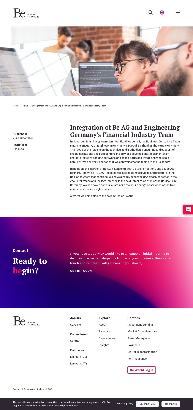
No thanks (171, 403)
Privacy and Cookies (34, 389)
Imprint (16, 389)
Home (15, 106)
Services (104, 331)
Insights (104, 345)
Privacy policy (125, 403)
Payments (133, 345)
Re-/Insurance (137, 358)
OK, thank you (147, 403)
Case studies (107, 338)
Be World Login (141, 370)
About (102, 324)
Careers (75, 324)
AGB (50, 389)
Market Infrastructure (142, 331)
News (25, 106)
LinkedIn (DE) (78, 356)
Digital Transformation (142, 352)
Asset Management (139, 338)
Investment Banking (140, 324)
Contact (75, 340)
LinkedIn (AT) (78, 363)
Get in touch (81, 271)
